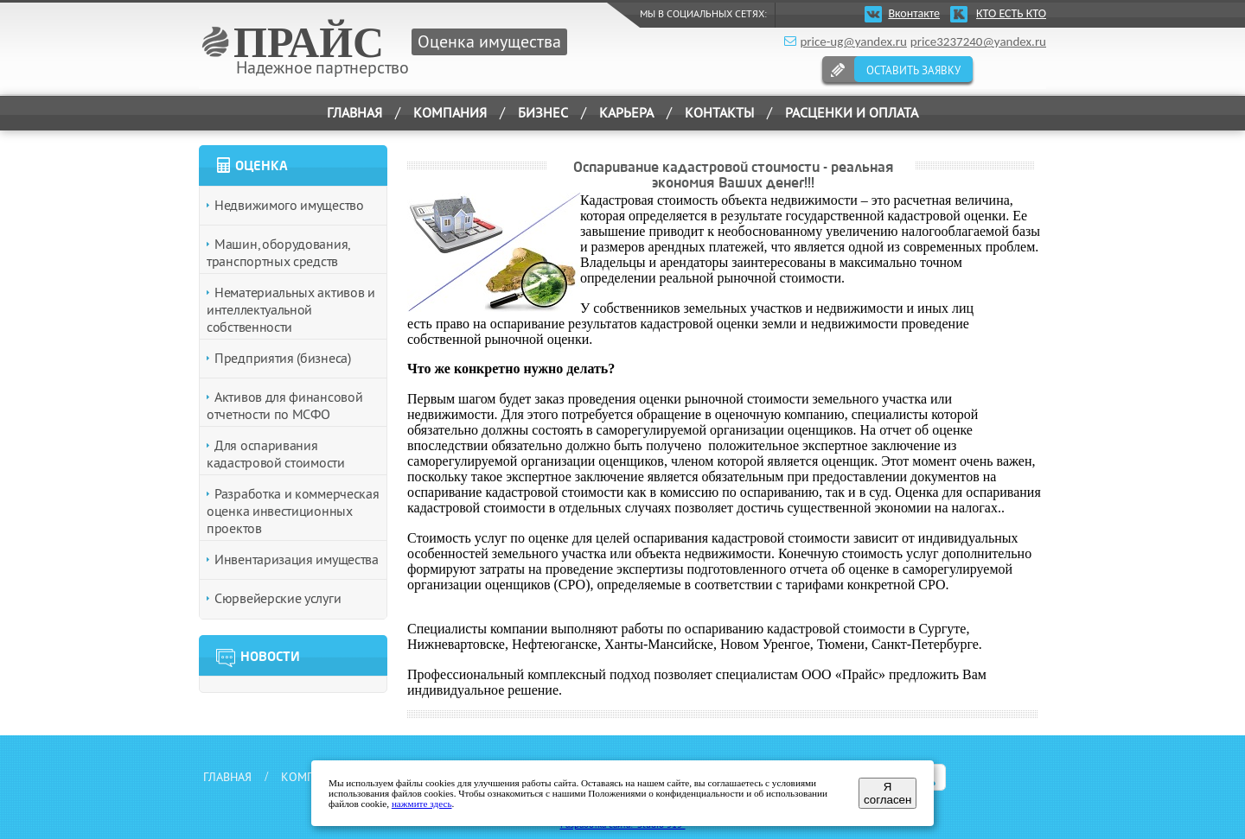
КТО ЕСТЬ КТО (1011, 13)
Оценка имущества (489, 41)
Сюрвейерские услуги (277, 598)
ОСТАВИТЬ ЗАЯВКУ (913, 70)
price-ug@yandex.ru (853, 41)
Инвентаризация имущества (296, 559)
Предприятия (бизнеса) (282, 357)
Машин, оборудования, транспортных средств (278, 252)
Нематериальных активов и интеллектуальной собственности (291, 309)
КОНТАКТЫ (719, 112)
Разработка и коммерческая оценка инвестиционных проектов (293, 511)
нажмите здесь (422, 803)
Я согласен (887, 793)
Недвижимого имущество (289, 204)
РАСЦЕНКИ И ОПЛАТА (851, 112)
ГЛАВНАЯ (354, 112)
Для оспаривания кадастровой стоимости (276, 453)
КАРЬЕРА (626, 112)
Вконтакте (914, 13)
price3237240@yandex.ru (978, 41)
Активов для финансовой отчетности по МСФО (284, 405)
